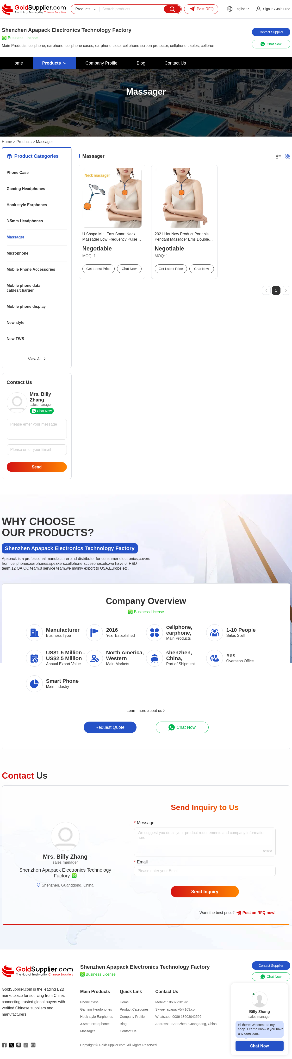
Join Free (283, 9)
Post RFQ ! (255, 912)
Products (23, 142)
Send (37, 466)
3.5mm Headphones (25, 221)
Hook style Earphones (27, 205)
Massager (16, 237)
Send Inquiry (204, 892)
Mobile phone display (26, 306)
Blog (123, 1024)
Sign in (268, 9)
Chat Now (259, 1045)
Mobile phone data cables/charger (23, 287)
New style (16, 323)
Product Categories (134, 1009)
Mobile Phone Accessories (31, 269)
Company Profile (132, 1017)
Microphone (18, 253)
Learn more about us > (146, 711)
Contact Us (128, 1031)
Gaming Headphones (26, 189)
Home (7, 142)
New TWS (15, 339)
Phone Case (18, 173)
